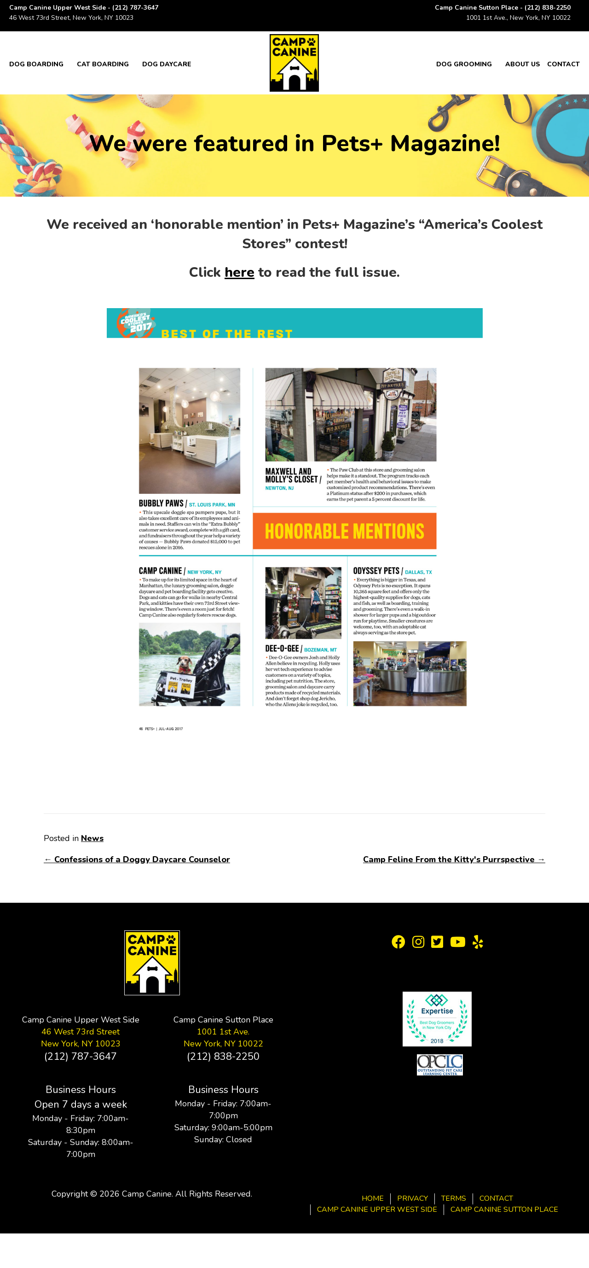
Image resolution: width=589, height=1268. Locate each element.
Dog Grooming (464, 64)
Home (373, 1198)
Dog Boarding (36, 64)
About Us (522, 64)
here (239, 272)
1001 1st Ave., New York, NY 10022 (518, 17)
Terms (453, 1198)
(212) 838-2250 (548, 7)
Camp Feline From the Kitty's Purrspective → (454, 859)
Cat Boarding (103, 64)
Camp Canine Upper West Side (377, 1209)
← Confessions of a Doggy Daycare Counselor (137, 859)
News (92, 838)
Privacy (412, 1198)
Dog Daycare (166, 64)
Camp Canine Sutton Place (504, 1209)
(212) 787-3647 (135, 7)
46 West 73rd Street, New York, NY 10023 (71, 17)
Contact (563, 64)
